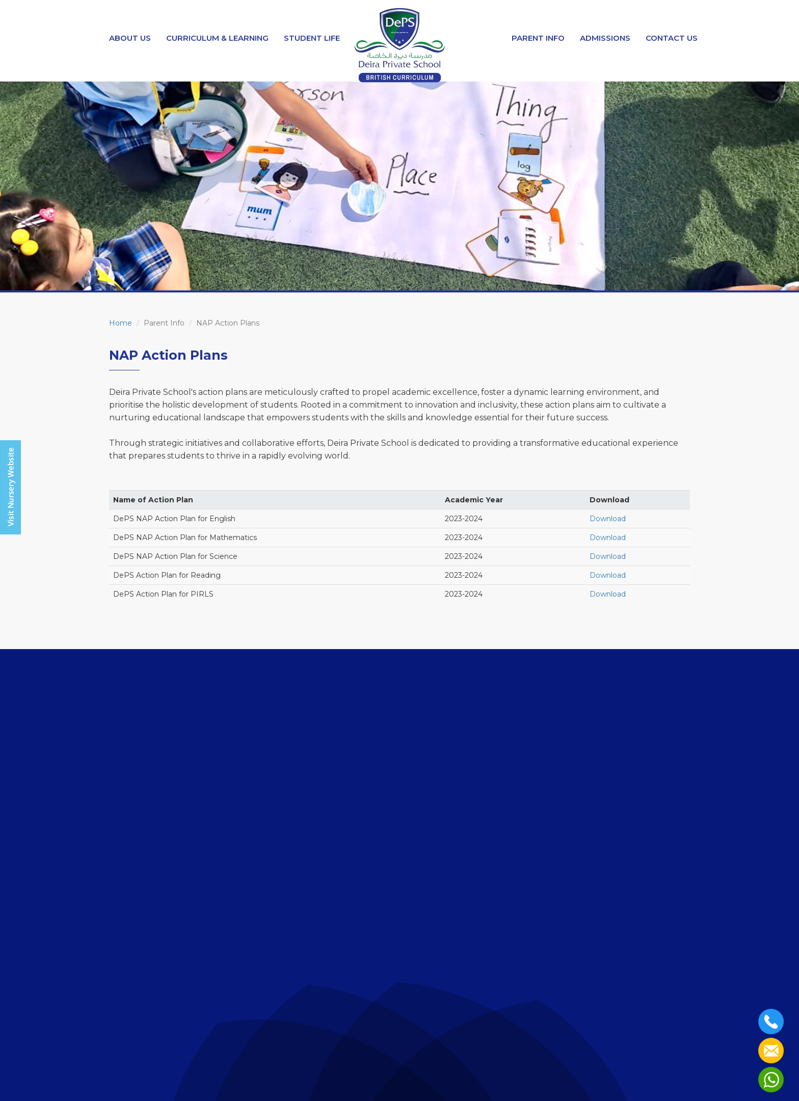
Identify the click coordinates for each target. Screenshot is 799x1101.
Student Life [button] (312, 38)
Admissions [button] (605, 38)
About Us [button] (130, 38)
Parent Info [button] (538, 38)
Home (120, 323)
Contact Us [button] (672, 38)
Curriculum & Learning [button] (217, 38)
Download (608, 518)
